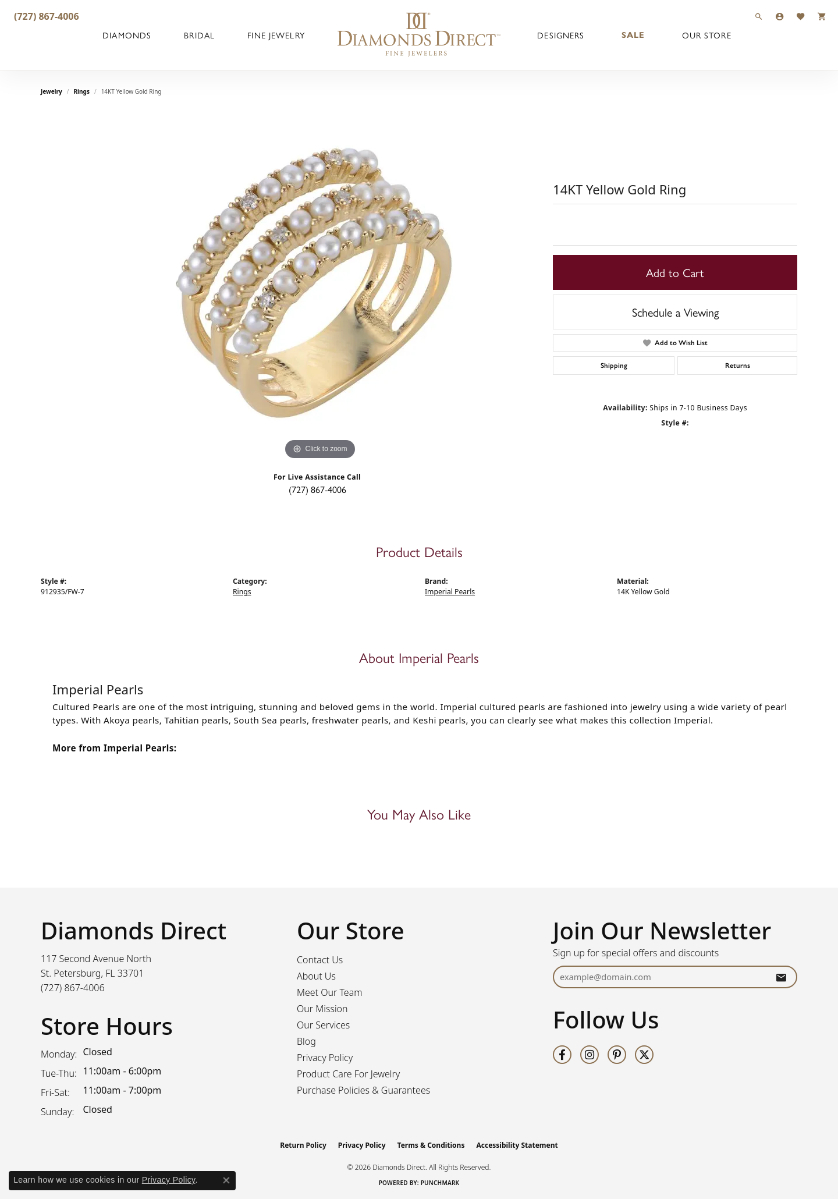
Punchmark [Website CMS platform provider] (440, 1183)
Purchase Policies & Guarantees (363, 1090)
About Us (316, 976)
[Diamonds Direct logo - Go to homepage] (419, 35)
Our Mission (322, 1008)
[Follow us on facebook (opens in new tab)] (562, 1054)
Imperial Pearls (450, 592)
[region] (320, 288)
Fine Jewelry (275, 35)
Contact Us (320, 959)
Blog (306, 1041)
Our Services (323, 1025)
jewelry (51, 91)
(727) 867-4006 (317, 489)
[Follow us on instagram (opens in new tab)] (589, 1054)
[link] (45, 16)
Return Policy (303, 1145)
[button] (759, 16)
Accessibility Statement (517, 1145)
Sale (633, 35)
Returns (737, 365)
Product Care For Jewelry (348, 1073)
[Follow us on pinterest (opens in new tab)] (617, 1054)
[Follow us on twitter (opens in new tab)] (644, 1054)
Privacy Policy (325, 1057)
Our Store (707, 35)
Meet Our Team (330, 992)
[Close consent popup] (226, 1180)
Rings (82, 91)
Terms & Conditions (431, 1145)
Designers (560, 35)
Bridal (199, 35)
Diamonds (126, 35)
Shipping (614, 365)
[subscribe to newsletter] (781, 977)
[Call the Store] (73, 987)
